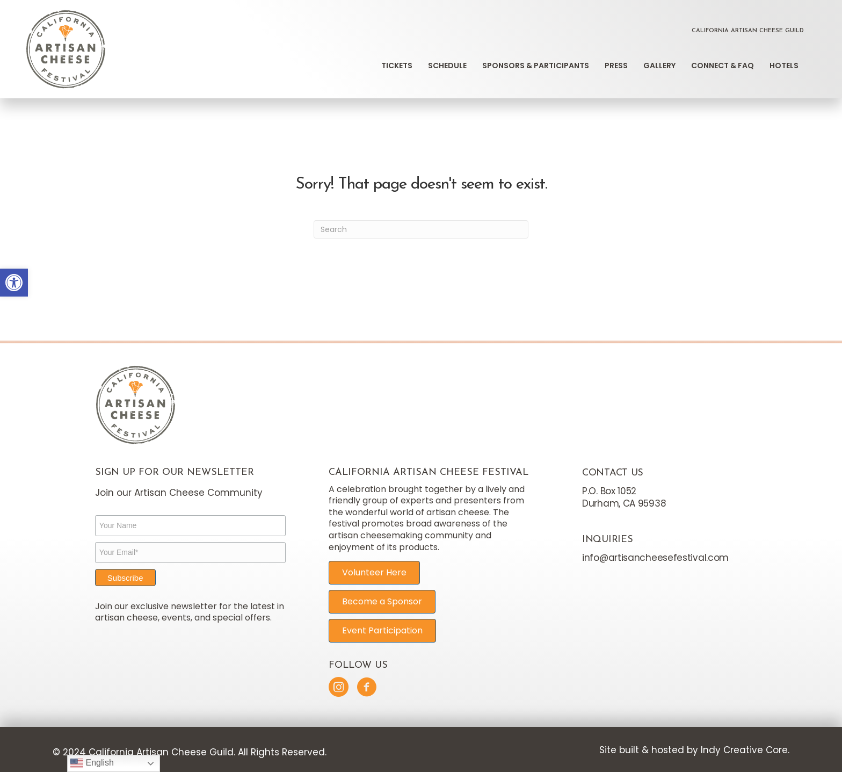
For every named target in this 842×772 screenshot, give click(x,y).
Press (616, 65)
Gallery (659, 65)
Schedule (447, 65)
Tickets (396, 65)
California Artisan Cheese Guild (748, 31)
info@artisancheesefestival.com (655, 557)
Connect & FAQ (722, 65)
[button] (14, 283)
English (92, 763)
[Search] (421, 229)
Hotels (784, 65)
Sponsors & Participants (535, 65)
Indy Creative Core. (745, 750)
